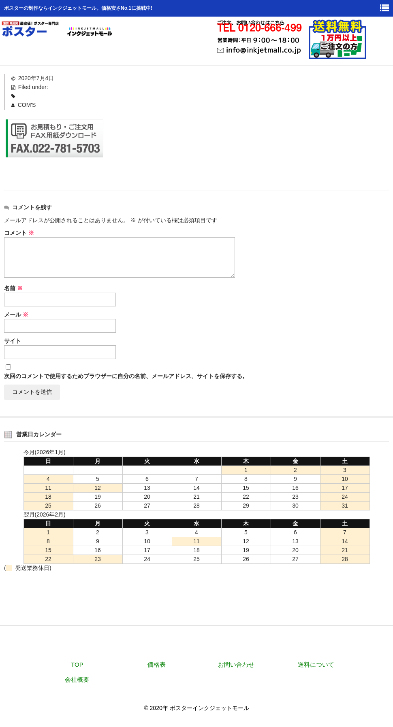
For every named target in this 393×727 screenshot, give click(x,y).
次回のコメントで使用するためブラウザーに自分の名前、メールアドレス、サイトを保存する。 (126, 376)
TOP (77, 664)
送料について (316, 664)
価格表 (156, 664)
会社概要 (77, 679)
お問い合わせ (236, 664)
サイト (12, 341)
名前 (13, 288)
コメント (19, 233)
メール (16, 314)
